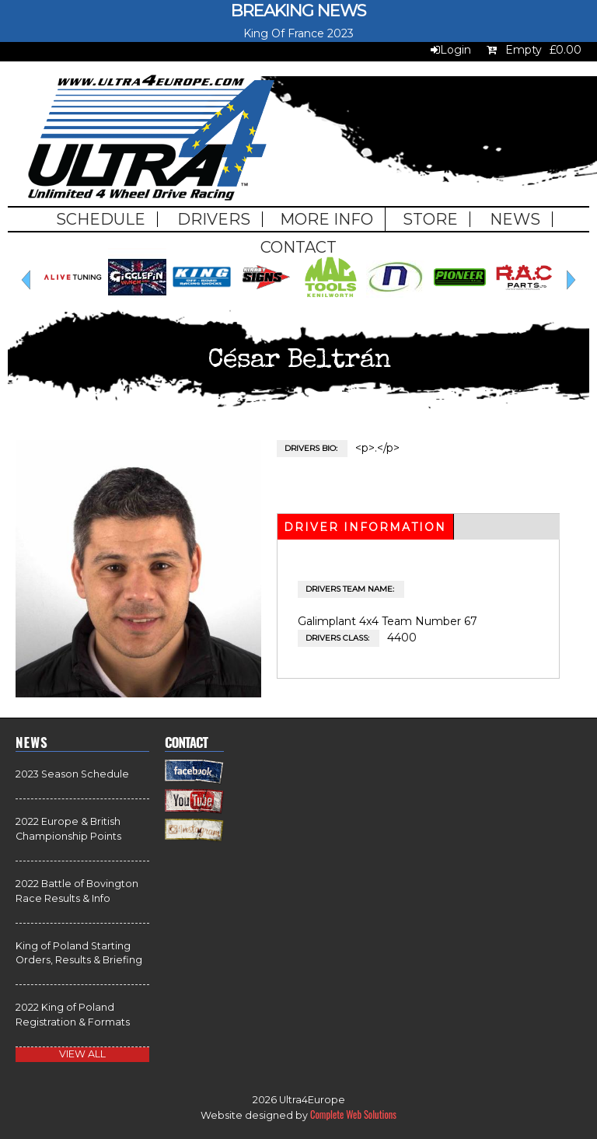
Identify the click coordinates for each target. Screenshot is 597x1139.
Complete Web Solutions (353, 1114)
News (515, 219)
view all (82, 1054)
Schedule (100, 219)
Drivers (213, 219)
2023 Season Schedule (72, 774)
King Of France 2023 (298, 33)
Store (430, 219)
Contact (298, 247)
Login (455, 50)
